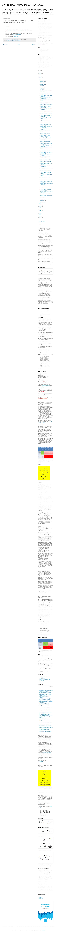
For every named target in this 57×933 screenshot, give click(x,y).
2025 (40, 73)
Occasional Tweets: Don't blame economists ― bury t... (45, 136)
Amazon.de (41, 897)
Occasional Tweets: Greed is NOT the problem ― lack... (46, 127)
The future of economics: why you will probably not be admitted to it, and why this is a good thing (45, 701)
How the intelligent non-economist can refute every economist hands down (45, 699)
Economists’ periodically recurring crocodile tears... (45, 177)
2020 (40, 203)
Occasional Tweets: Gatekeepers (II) (45, 137)
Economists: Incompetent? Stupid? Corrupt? (44, 740)
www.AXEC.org (40, 761)
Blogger (44, 930)
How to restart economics (43, 718)
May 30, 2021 (16, 36)
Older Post (33, 44)
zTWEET (19, 40)
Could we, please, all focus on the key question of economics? (45, 695)
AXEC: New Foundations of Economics (23, 5)
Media (40, 224)
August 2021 (42, 85)
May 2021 (41, 89)
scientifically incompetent (46, 385)
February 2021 (42, 200)
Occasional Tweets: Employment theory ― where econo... (46, 153)
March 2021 (42, 199)
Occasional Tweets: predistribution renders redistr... (45, 125)
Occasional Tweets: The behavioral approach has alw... (45, 107)
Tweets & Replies (41, 221)
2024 (40, 74)
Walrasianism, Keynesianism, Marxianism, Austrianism (44, 394)
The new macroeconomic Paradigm (44, 714)
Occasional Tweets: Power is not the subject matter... (45, 118)
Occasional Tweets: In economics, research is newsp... (45, 157)
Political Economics (15, 40)
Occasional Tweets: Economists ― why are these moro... (46, 150)
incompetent (40, 44)
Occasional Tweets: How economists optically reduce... (45, 98)
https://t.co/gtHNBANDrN (16, 34)
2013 (40, 213)
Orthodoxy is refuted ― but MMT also (46, 193)
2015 (40, 210)
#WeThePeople (8, 30)
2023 (40, 76)
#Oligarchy (20, 30)
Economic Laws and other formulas (44, 679)
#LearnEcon (7, 26)
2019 (40, 205)
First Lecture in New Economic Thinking (45, 731)
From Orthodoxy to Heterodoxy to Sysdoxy (45, 715)
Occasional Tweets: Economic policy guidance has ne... (45, 159)
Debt (6, 40)
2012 (40, 214)
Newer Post (5, 44)
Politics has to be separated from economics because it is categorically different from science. (45, 753)
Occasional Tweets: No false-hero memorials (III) (45, 142)
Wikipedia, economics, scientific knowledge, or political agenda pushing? (46, 691)
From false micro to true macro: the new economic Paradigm (45, 712)
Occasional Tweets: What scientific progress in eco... (45, 93)
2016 (40, 209)
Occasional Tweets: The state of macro (46, 185)
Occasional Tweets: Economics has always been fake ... (45, 190)
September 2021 (42, 84)
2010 (40, 217)
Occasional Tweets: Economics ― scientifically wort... (45, 120)
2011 (40, 216)
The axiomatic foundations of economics (45, 675)
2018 (40, 206)
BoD (39, 896)
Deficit (8, 40)
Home (19, 44)
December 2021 (42, 80)
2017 (40, 207)
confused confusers (47, 292)
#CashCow (14, 30)
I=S (38, 379)
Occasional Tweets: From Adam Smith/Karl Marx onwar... (45, 133)
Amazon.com (41, 898)
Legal (40, 681)
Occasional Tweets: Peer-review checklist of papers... (45, 102)
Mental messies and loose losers (44, 703)
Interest (11, 40)
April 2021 (41, 197)
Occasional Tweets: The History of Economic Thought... (45, 170)
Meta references (41, 680)
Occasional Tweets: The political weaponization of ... (45, 166)
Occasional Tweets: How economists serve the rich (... (45, 139)
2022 (40, 77)
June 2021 (41, 88)
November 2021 (42, 81)
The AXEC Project (42, 678)
